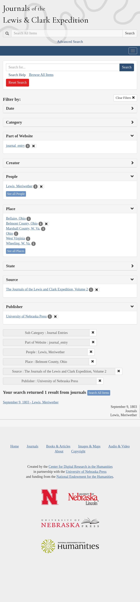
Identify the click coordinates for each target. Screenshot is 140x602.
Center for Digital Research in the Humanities (81, 467)
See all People (16, 193)
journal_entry (15, 146)
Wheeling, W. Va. (18, 243)
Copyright (78, 451)
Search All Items (98, 392)
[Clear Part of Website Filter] (33, 146)
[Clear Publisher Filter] (55, 316)
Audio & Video (119, 446)
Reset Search (18, 82)
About (59, 451)
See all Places (15, 251)
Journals (32, 446)
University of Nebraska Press (26, 316)
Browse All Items (41, 75)
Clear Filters (125, 97)
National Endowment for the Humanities (84, 477)
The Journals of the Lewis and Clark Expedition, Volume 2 (47, 289)
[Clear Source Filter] (96, 290)
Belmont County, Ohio (22, 223)
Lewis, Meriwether (19, 186)
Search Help (17, 75)
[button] (93, 332)
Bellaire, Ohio (16, 218)
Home (14, 446)
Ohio (9, 233)
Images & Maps (89, 446)
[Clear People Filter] (41, 186)
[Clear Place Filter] (46, 224)
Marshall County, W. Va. (23, 228)
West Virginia (15, 238)
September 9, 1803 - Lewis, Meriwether (30, 402)
